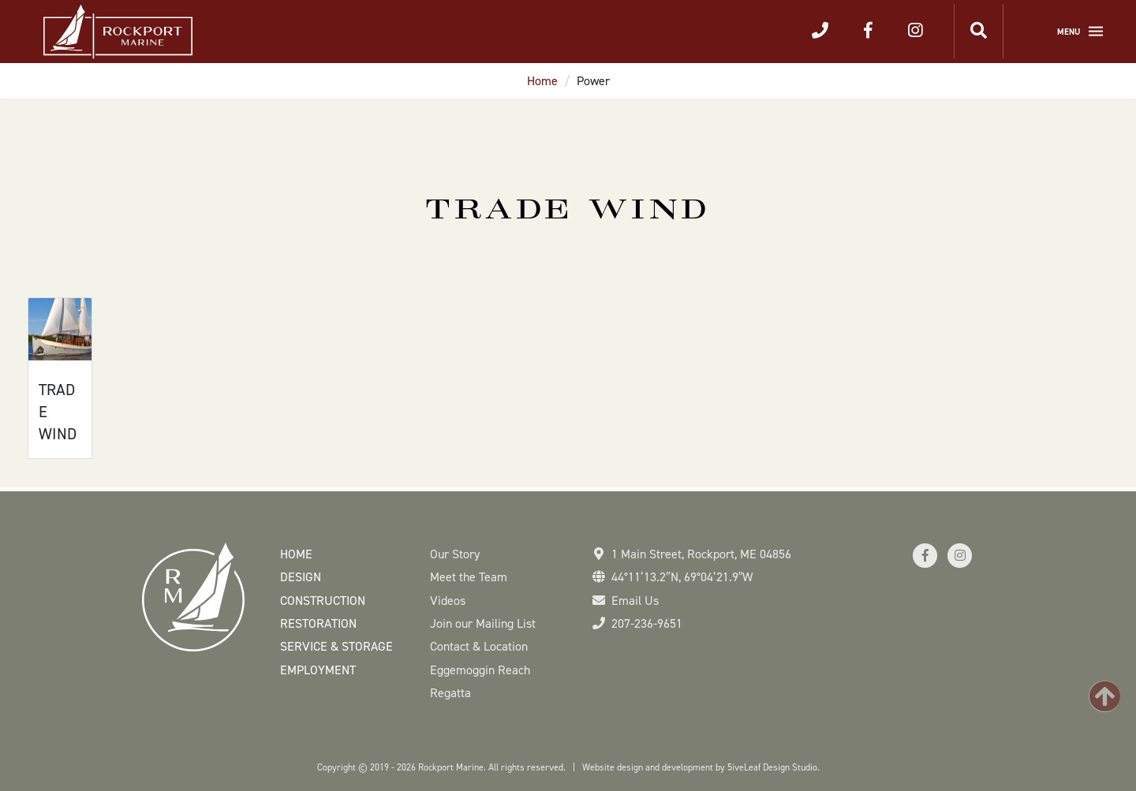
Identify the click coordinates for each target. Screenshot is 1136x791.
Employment (318, 670)
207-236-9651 (646, 623)
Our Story (455, 554)
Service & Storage (336, 646)
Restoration (318, 623)
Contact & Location (479, 646)
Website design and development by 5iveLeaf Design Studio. (701, 767)
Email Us (635, 600)
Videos (447, 600)
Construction (322, 600)
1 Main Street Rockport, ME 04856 (701, 554)
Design (300, 577)
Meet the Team (468, 577)
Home (542, 81)
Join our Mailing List (483, 623)
